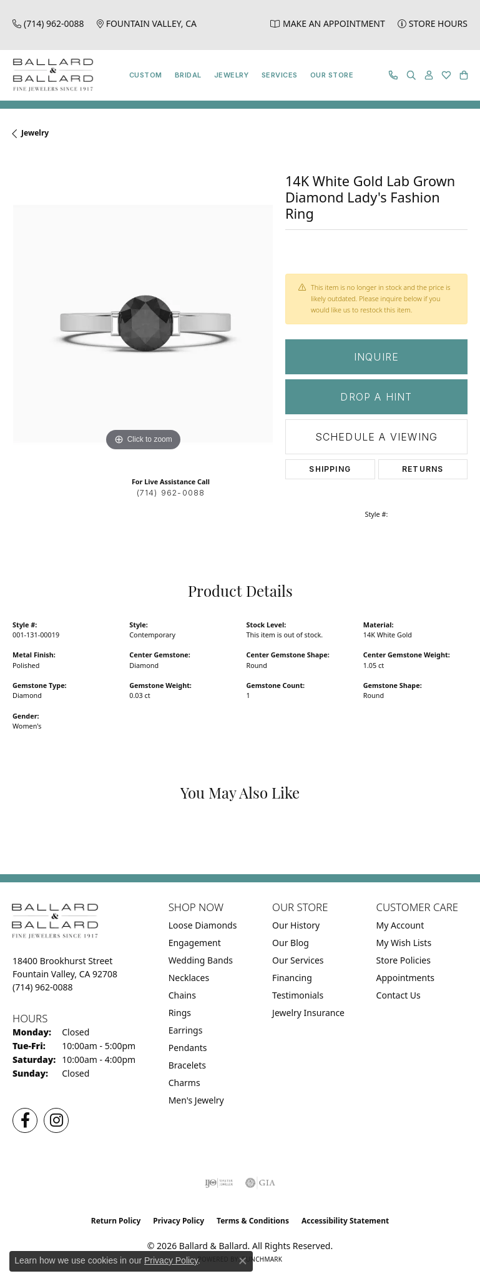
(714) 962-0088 (171, 492)
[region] (142, 324)
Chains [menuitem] (182, 995)
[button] (411, 75)
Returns (422, 469)
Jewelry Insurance (308, 1013)
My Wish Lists (404, 943)
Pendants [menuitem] (188, 1048)
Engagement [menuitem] (195, 943)
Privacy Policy (178, 1220)
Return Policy (116, 1220)
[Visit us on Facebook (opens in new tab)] (24, 1120)
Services (280, 75)
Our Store (331, 75)
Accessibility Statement (345, 1220)
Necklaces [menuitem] (189, 978)
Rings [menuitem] (180, 1013)
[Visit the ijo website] (219, 1183)
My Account (400, 925)
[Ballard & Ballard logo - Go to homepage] (50, 75)
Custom (145, 75)
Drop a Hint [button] (376, 397)
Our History (296, 925)
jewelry (35, 132)
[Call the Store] (42, 987)
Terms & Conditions (253, 1220)
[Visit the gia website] (260, 1183)
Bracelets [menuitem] (187, 1065)
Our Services (297, 960)
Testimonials (297, 995)
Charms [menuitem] (184, 1083)
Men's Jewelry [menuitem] (196, 1100)
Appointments (405, 978)
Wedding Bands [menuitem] (201, 960)
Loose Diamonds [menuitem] (203, 925)
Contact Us (398, 995)
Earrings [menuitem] (186, 1030)
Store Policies (403, 960)
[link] (48, 23)
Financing (292, 978)
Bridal (188, 75)
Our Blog (290, 943)
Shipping (330, 469)
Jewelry (231, 75)
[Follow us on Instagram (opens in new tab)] (56, 1120)
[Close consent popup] (243, 1261)
